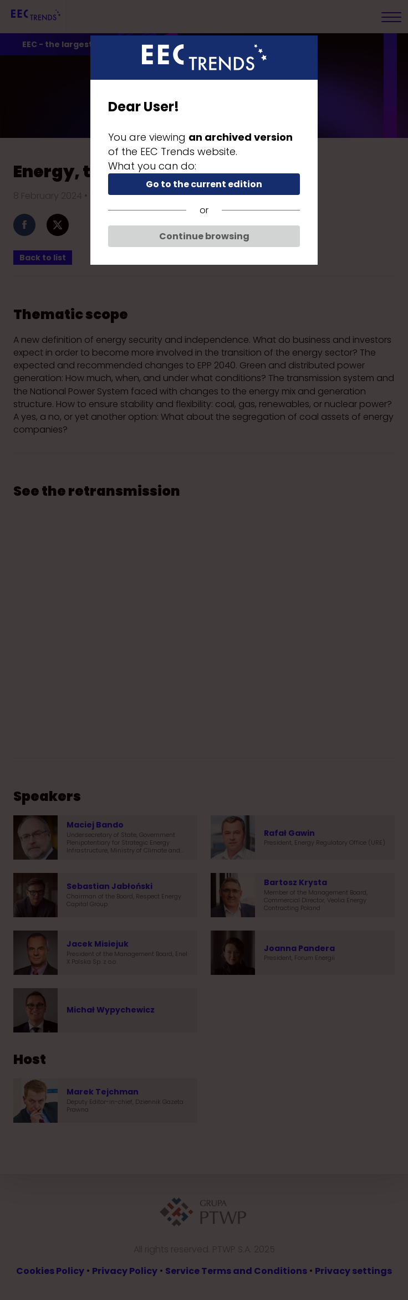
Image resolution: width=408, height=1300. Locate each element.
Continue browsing (204, 236)
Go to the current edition (204, 184)
